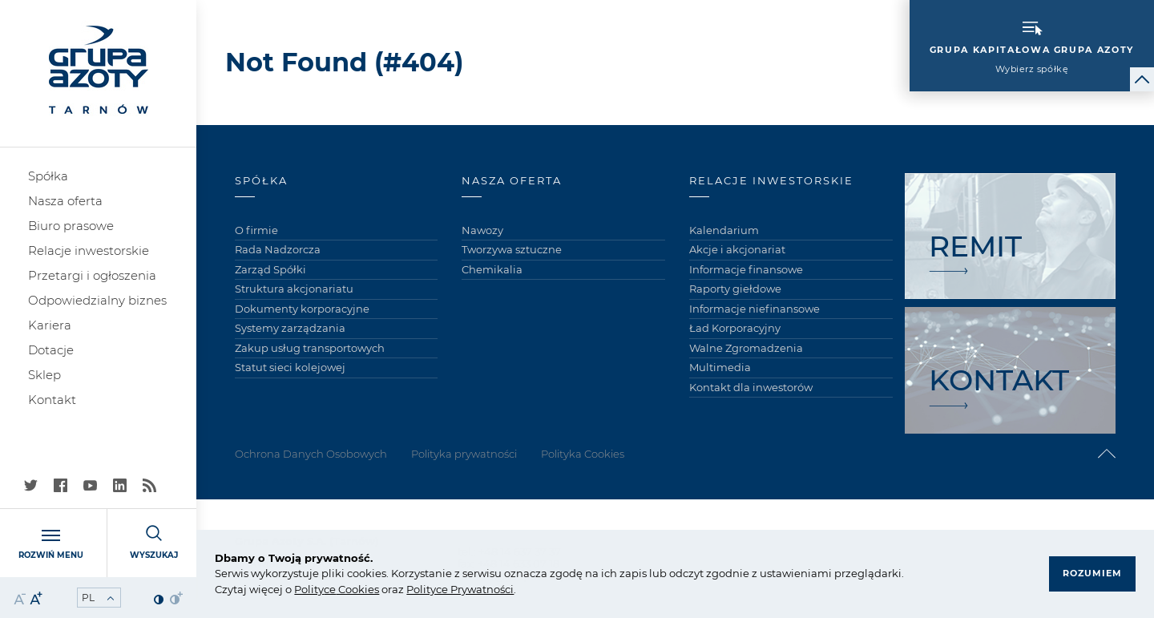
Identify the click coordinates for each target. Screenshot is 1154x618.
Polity (309, 589)
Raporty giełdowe (735, 288)
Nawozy (482, 230)
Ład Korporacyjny (735, 327)
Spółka (48, 176)
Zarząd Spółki (270, 269)
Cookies (357, 589)
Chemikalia (492, 269)
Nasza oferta (65, 200)
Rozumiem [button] (1092, 573)
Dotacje (51, 349)
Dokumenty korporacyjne (302, 308)
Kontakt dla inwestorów (751, 387)
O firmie (256, 230)
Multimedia (720, 367)
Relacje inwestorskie (88, 250)
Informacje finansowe (746, 269)
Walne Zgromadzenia (746, 347)
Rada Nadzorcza (278, 249)
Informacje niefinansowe (754, 308)
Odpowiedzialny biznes (97, 300)
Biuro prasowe (71, 225)
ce (330, 589)
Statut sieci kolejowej (290, 367)
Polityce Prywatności (460, 589)
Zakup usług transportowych (310, 347)
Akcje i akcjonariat (737, 249)
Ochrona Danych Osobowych (311, 453)
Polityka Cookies (582, 453)
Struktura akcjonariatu (294, 288)
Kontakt (52, 399)
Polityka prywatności (464, 453)
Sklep (44, 374)
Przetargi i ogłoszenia (92, 275)
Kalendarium (724, 230)
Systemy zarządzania (290, 327)
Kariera (49, 325)
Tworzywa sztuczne (512, 249)
